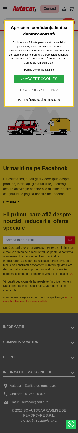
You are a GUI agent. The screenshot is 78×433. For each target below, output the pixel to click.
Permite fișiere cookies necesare (39, 99)
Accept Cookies (39, 79)
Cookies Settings (39, 90)
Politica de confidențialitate (39, 69)
